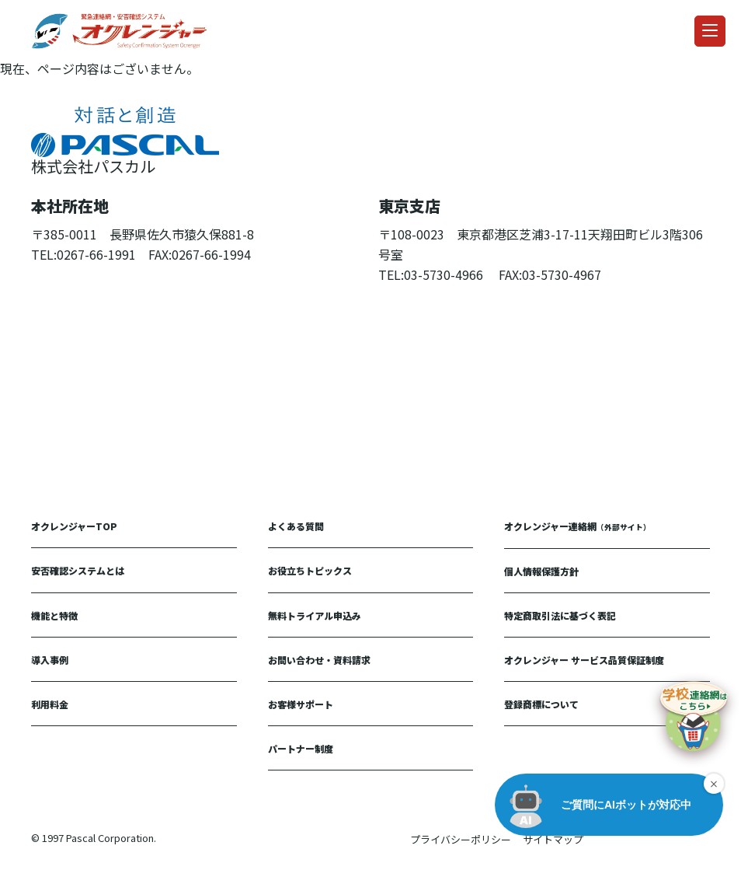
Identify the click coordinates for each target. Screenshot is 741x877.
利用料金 (49, 704)
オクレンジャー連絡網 (577, 526)
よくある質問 (296, 526)
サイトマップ (553, 839)
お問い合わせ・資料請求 (319, 659)
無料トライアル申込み (314, 615)
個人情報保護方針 (541, 571)
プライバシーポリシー (460, 839)
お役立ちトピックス (310, 570)
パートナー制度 (300, 748)
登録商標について (541, 704)
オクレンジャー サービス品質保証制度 (584, 659)
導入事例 (49, 659)
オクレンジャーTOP (74, 526)
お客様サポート (300, 704)
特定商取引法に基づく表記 (560, 615)
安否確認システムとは (77, 570)
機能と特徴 (54, 615)
